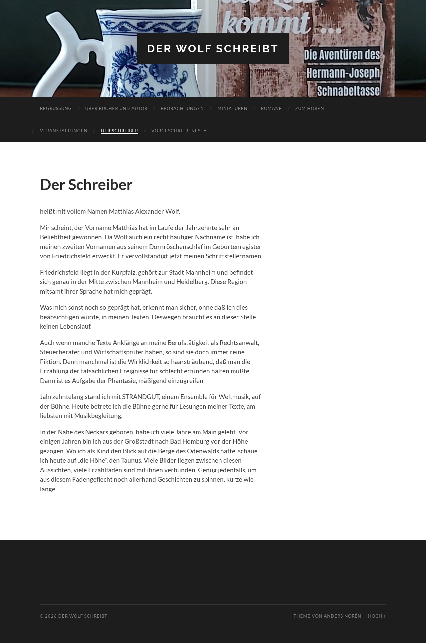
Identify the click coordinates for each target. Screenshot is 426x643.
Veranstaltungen (64, 130)
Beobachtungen (182, 108)
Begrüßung (56, 108)
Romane (271, 108)
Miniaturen (232, 108)
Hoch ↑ (377, 616)
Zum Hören (309, 108)
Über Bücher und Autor (116, 108)
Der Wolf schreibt (213, 48)
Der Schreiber (119, 130)
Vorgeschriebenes (176, 130)
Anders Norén (342, 616)
